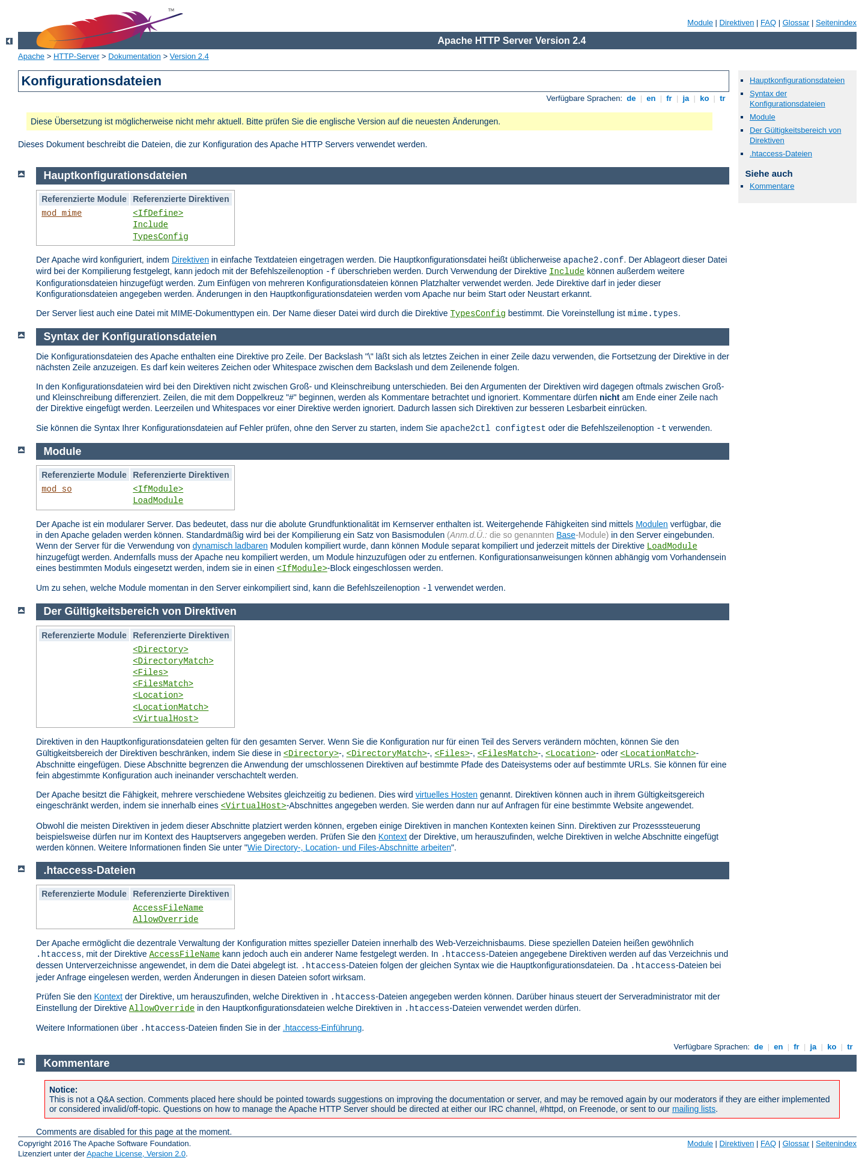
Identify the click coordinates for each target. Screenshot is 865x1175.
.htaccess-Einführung (322, 1028)
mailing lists (693, 1109)
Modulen (652, 524)
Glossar (796, 22)
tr (723, 98)
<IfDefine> (158, 213)
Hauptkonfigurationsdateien (797, 80)
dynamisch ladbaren (229, 546)
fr (669, 98)
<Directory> (160, 650)
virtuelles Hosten (447, 794)
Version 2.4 (189, 56)
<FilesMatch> (163, 684)
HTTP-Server (76, 56)
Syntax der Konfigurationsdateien (787, 98)
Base (565, 535)
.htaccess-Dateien (781, 153)
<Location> (158, 695)
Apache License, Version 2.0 (136, 1153)
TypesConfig (160, 237)
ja (686, 98)
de (631, 98)
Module (700, 22)
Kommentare (772, 186)
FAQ (768, 22)
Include (150, 225)
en (651, 98)
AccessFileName (168, 908)
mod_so (56, 489)
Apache (31, 56)
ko (704, 98)
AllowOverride (165, 919)
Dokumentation (134, 56)
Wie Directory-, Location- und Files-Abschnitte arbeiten (349, 847)
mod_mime (61, 213)
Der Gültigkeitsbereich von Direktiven (140, 611)
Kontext (392, 836)
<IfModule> (158, 489)
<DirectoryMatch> (173, 661)
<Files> (150, 672)
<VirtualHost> (165, 719)
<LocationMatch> (170, 707)
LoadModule (158, 500)
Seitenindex (836, 22)
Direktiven (737, 22)
